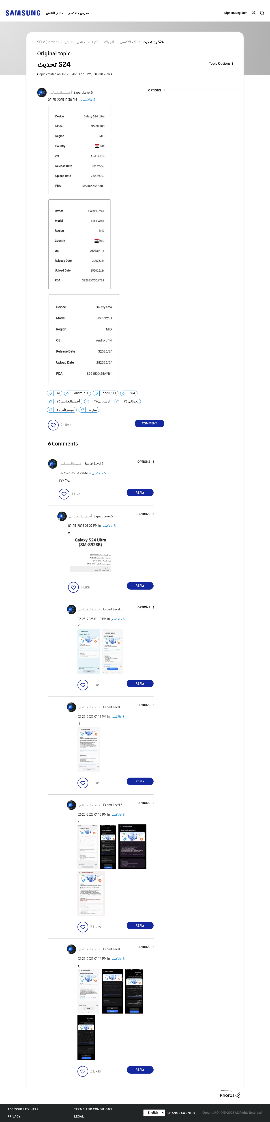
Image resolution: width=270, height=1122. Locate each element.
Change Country (181, 1113)
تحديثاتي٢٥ (131, 401)
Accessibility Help (23, 1109)
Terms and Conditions (93, 1109)
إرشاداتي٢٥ (102, 401)
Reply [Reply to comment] (140, 493)
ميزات (93, 410)
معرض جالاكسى (78, 13)
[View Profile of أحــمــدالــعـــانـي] (60, 93)
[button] (156, 91)
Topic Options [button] (219, 63)
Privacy (13, 1116)
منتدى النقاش (54, 13)
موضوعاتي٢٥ (65, 410)
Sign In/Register (235, 13)
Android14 (81, 393)
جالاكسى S (88, 100)
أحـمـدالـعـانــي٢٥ (68, 401)
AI (58, 393)
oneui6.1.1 (109, 393)
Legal (79, 1116)
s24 (132, 393)
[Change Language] (154, 1112)
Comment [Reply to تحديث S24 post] (149, 423)
